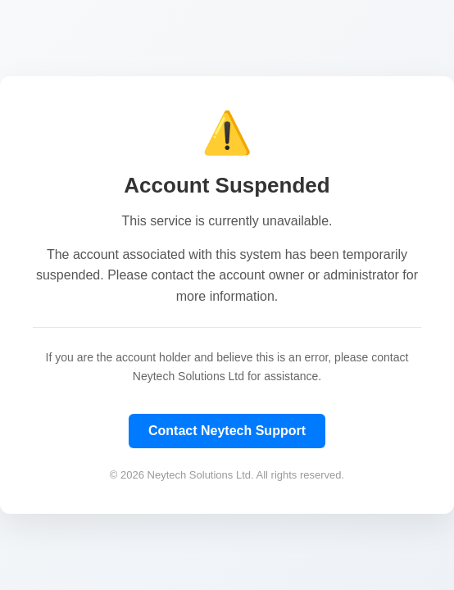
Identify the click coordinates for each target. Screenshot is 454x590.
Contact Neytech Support (227, 431)
